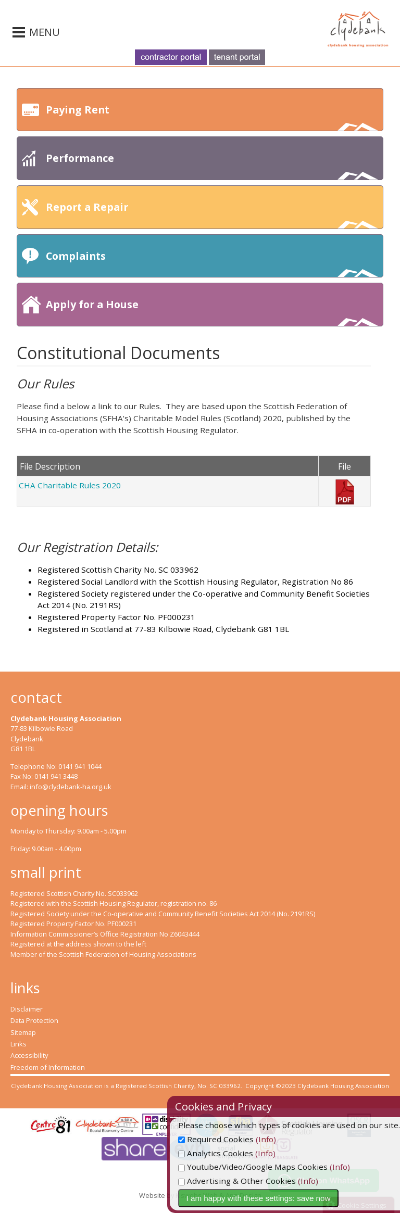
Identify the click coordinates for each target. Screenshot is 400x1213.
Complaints (212, 263)
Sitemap (23, 1032)
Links (18, 1043)
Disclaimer (26, 1009)
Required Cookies (245, 1139)
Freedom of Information (47, 1067)
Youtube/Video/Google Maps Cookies (282, 1166)
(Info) (295, 1139)
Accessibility (29, 1055)
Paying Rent (212, 117)
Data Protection (34, 1020)
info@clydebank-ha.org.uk (70, 786)
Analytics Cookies (244, 1153)
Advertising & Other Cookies (266, 1181)
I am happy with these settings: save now (288, 1198)
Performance (212, 165)
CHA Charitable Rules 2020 (70, 485)
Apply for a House (212, 311)
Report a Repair (212, 214)
